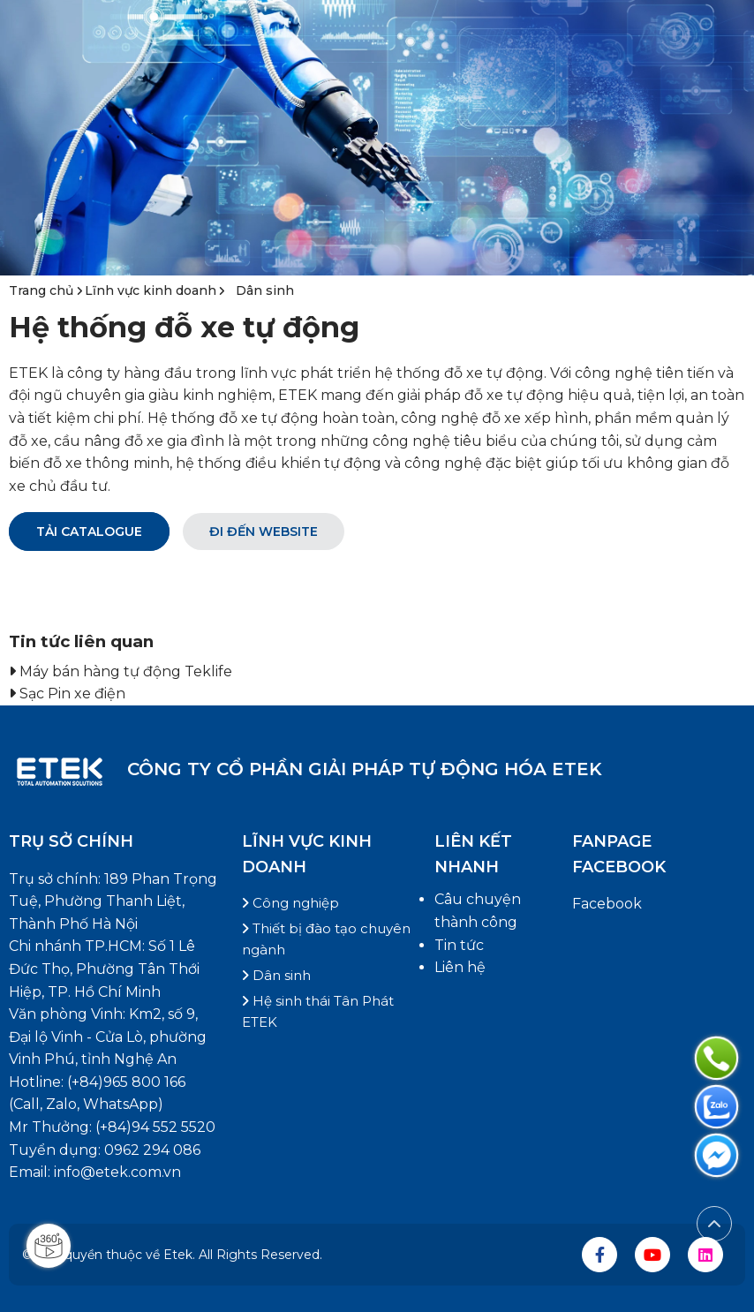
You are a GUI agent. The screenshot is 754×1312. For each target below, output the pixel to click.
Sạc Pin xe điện (72, 693)
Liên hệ (460, 967)
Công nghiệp (290, 902)
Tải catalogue (89, 531)
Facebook (607, 903)
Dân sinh (265, 290)
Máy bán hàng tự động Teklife (125, 671)
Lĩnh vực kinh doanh (150, 290)
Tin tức (459, 945)
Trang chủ (43, 290)
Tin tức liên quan (81, 641)
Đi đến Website (263, 531)
